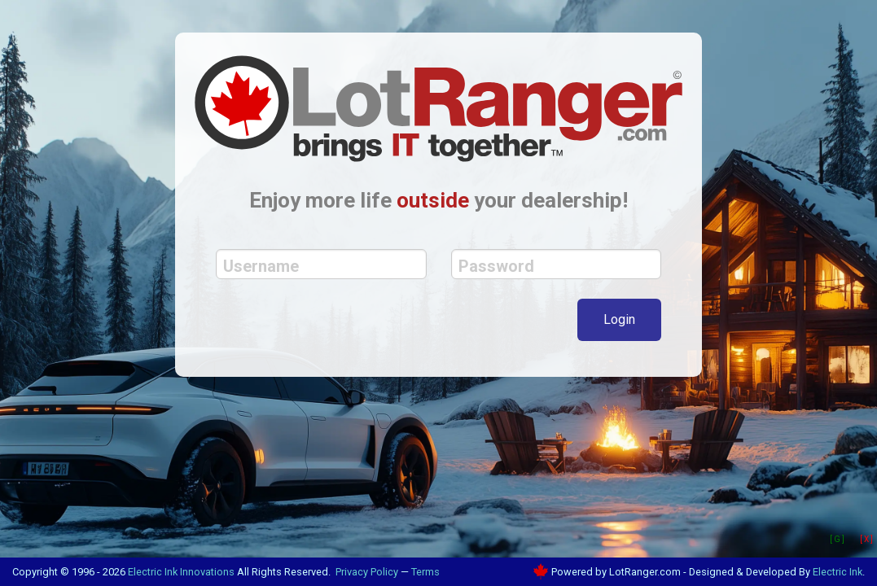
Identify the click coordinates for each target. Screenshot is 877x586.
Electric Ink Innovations (181, 572)
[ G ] (837, 539)
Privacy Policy (366, 572)
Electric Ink (837, 572)
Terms (425, 572)
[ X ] (866, 539)
